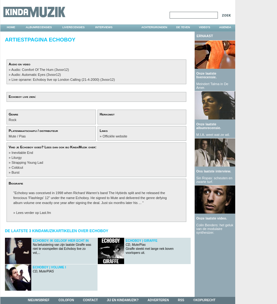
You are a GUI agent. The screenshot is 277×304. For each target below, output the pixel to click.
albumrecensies (39, 27)
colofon (66, 300)
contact (90, 300)
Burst (15, 172)
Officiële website (114, 136)
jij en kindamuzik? (123, 300)
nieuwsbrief (39, 300)
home (11, 27)
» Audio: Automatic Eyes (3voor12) (35, 74)
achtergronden (154, 27)
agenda (225, 27)
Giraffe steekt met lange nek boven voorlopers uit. (150, 246)
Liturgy (16, 157)
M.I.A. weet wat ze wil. (213, 135)
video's (204, 27)
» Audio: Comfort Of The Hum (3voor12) (39, 70)
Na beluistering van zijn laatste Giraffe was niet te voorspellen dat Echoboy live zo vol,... (62, 246)
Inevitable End (22, 152)
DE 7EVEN (183, 27)
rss (181, 300)
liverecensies (74, 27)
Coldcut (17, 167)
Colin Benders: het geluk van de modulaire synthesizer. (214, 228)
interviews (104, 27)
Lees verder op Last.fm (33, 213)
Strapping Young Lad (27, 162)
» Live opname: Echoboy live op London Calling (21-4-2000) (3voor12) (62, 79)
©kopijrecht (204, 300)
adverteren (158, 300)
